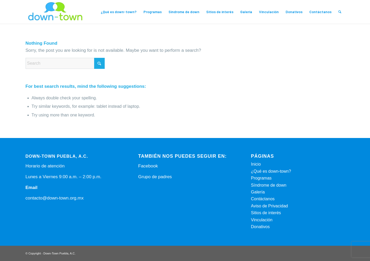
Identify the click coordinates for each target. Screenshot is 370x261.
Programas (261, 178)
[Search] (340, 12)
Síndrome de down (268, 185)
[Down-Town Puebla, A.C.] (55, 12)
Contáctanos (263, 199)
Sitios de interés (266, 213)
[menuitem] (118, 12)
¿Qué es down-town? (271, 171)
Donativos (260, 226)
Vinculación (262, 220)
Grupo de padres (155, 176)
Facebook (148, 165)
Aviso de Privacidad (269, 206)
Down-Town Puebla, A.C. (60, 253)
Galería (258, 192)
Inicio (256, 164)
